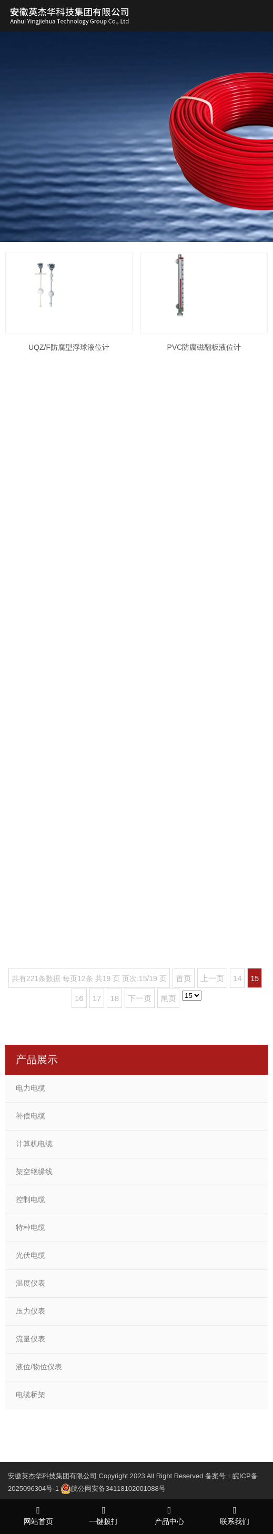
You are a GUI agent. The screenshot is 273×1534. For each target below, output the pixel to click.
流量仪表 (30, 1339)
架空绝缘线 (34, 1171)
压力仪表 (30, 1311)
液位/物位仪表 (39, 1367)
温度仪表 (30, 1283)
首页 (183, 978)
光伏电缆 (30, 1255)
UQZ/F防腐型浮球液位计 (68, 359)
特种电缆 (30, 1227)
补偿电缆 (30, 1116)
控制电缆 (30, 1199)
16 (79, 998)
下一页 (139, 998)
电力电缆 (30, 1088)
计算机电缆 (34, 1143)
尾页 (168, 998)
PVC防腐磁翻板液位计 (204, 360)
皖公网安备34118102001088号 (118, 1488)
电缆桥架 (30, 1394)
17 (97, 998)
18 (114, 998)
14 (237, 978)
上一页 (212, 978)
